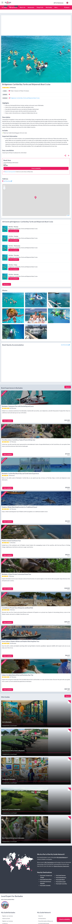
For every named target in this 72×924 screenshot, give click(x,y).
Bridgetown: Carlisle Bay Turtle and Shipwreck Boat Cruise (25, 98)
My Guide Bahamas (61, 880)
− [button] (4, 188)
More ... (56, 7)
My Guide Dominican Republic (45, 885)
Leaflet (68, 215)
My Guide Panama (61, 878)
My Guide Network (62, 860)
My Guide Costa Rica (61, 887)
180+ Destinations (49, 865)
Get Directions (7, 181)
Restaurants (31, 7)
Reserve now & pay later (10, 171)
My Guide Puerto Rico (46, 882)
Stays (4, 7)
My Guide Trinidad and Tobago (46, 879)
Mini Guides (49, 7)
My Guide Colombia (45, 888)
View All (68, 387)
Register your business (7, 919)
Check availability (36, 168)
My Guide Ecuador (61, 885)
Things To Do (40, 7)
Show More (6, 284)
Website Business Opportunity (61, 869)
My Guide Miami (60, 883)
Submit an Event (6, 921)
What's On (22, 7)
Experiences (13, 7)
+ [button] (4, 186)
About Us (40, 919)
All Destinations (42, 921)
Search (66, 7)
